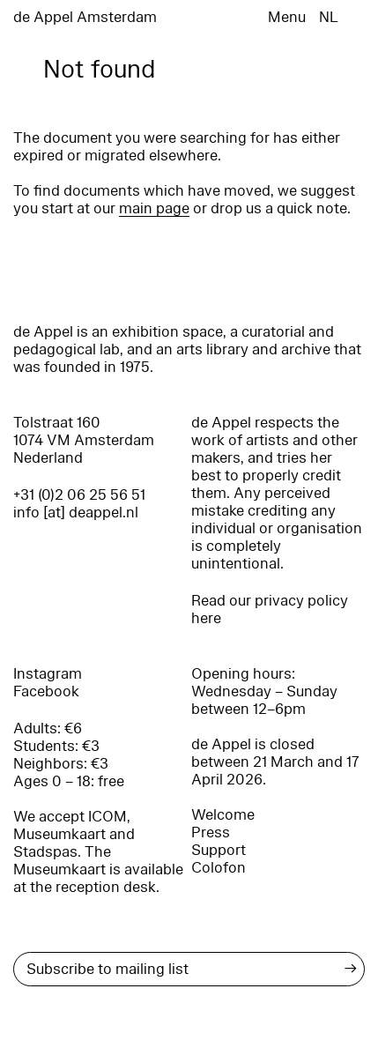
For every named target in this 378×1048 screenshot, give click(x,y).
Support (218, 850)
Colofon (218, 868)
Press (210, 832)
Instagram (47, 674)
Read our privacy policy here (269, 609)
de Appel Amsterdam (85, 17)
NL (328, 17)
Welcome (223, 815)
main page (154, 208)
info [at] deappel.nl (75, 512)
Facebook (46, 691)
